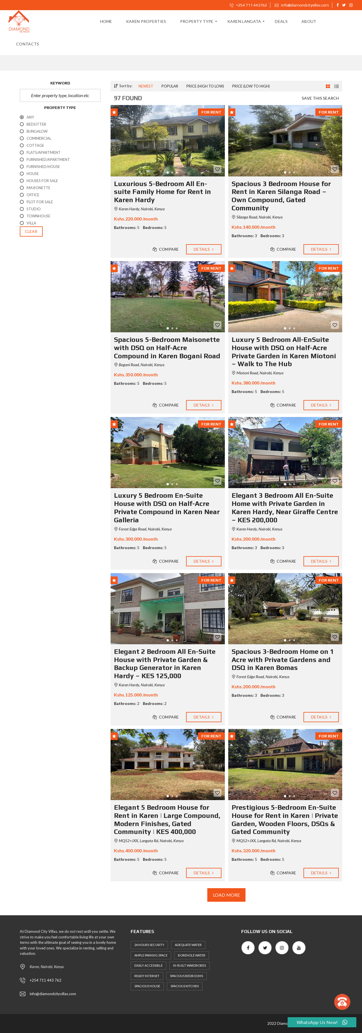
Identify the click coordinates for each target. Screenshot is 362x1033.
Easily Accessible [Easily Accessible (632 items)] (148, 965)
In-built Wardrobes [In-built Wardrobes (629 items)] (189, 965)
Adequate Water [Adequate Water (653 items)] (188, 945)
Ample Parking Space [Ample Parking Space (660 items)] (150, 955)
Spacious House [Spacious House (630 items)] (147, 986)
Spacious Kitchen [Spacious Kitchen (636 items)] (185, 986)
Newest (146, 86)
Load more (226, 895)
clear (31, 231)
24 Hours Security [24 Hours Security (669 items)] (149, 945)
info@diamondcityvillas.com (302, 5)
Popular (169, 86)
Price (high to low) (205, 86)
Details (204, 249)
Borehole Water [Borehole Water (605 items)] (191, 955)
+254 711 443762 (248, 5)
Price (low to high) (251, 86)
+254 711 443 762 (45, 980)
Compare (166, 249)
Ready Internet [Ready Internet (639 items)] (147, 976)
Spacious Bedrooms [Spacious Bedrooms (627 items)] (186, 976)
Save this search (320, 98)
